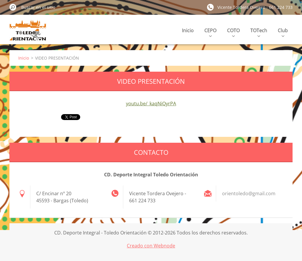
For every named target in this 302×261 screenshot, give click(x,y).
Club (282, 32)
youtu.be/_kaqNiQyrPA (151, 103)
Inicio (188, 30)
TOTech (259, 32)
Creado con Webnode (151, 245)
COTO (233, 32)
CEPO (210, 32)
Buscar (13, 7)
